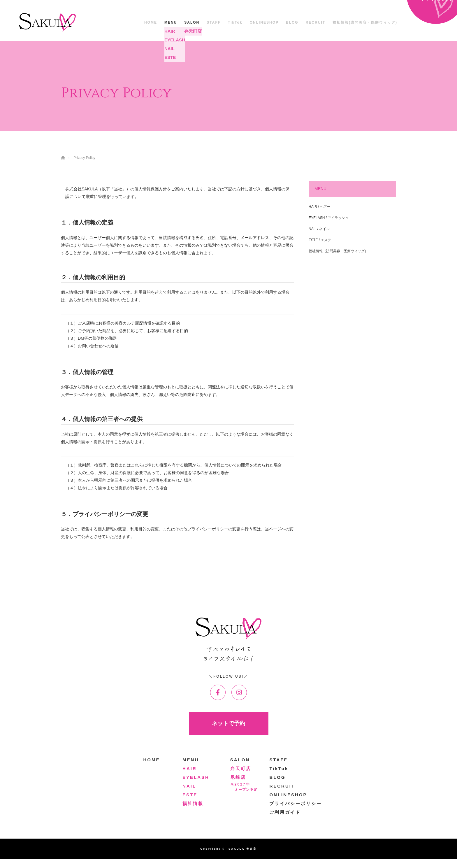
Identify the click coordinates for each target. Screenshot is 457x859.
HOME (150, 22)
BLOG (292, 22)
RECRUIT (315, 22)
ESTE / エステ (320, 240)
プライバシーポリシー (295, 803)
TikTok (235, 22)
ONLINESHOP (264, 22)
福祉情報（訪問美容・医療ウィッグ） (338, 251)
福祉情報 (192, 803)
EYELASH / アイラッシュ (329, 218)
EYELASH (195, 777)
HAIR (189, 768)
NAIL (189, 785)
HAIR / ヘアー (320, 207)
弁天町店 (240, 768)
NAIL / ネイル (319, 229)
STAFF (214, 22)
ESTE (189, 794)
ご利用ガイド (285, 812)
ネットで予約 (228, 723)
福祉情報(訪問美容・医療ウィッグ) (365, 22)
